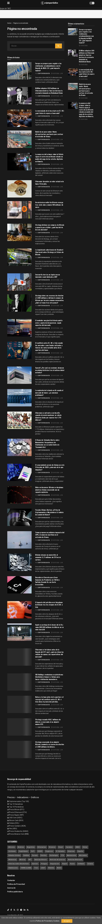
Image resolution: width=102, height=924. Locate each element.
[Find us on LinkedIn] (24, 909)
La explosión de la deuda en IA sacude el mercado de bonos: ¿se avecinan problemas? (49, 392)
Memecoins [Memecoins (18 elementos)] (71, 855)
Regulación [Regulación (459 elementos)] (54, 864)
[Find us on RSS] (28, 909)
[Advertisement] (51, 13)
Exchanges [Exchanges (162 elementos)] (54, 855)
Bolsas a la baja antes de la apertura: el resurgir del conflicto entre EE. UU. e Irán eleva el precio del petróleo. (49, 699)
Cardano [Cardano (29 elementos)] (69, 847)
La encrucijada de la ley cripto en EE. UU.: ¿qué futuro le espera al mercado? (49, 111)
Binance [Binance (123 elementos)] (52, 847)
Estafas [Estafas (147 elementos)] (26, 855)
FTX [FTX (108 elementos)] (62, 855)
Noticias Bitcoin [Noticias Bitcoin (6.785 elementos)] (41, 860)
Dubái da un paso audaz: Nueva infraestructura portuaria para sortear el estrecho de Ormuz (49, 134)
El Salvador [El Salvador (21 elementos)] (60, 851)
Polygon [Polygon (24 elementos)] (44, 864)
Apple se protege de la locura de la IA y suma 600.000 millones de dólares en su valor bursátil (49, 627)
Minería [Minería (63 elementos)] (22, 860)
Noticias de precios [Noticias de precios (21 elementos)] (57, 860)
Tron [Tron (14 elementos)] (36, 868)
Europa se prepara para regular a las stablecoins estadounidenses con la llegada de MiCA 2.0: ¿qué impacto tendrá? (48, 67)
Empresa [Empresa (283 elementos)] (71, 851)
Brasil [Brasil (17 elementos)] (61, 847)
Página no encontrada (20, 23)
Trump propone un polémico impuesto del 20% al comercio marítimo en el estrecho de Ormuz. (49, 534)
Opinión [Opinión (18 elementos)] (35, 864)
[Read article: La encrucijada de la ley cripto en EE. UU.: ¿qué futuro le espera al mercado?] (73, 71)
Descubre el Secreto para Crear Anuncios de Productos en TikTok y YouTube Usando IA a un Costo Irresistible (47, 581)
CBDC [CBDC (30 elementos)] (78, 847)
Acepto (67, 921)
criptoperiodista (44, 73)
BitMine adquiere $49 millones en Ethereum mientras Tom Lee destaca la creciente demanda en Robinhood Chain (49, 90)
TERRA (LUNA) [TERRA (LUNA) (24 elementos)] (26, 868)
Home (9, 23)
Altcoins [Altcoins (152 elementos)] (11, 847)
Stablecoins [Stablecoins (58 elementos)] (13, 868)
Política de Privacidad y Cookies (47, 921)
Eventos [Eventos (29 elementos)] (44, 855)
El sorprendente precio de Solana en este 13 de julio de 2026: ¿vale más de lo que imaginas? (49, 467)
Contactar (11, 880)
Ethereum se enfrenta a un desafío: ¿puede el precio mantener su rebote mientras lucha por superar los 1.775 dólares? (48, 416)
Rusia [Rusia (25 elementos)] (72, 864)
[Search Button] (58, 45)
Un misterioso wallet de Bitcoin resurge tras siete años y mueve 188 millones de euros (49, 204)
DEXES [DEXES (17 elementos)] (40, 851)
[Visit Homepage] (49, 3)
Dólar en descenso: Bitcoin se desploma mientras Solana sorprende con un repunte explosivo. (49, 489)
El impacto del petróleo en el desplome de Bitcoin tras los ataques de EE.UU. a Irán (49, 604)
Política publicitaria (15, 891)
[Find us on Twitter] (14, 909)
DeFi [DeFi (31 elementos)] (32, 851)
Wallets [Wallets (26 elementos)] (51, 868)
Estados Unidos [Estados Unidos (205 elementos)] (14, 855)
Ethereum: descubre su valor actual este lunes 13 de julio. (49, 182)
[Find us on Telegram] (21, 909)
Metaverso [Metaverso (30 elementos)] (12, 860)
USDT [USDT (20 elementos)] (43, 868)
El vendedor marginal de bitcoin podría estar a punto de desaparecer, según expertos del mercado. (48, 322)
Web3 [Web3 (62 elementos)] (59, 868)
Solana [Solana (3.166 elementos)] (90, 864)
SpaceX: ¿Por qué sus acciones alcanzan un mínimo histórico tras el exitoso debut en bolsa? (49, 370)
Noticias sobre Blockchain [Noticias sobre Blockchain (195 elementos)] (18, 864)
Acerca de (11, 888)
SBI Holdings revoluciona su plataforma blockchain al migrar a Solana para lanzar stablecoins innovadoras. (49, 676)
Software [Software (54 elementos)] (81, 864)
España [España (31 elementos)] (80, 851)
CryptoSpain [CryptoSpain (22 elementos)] (23, 851)
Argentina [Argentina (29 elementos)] (30, 847)
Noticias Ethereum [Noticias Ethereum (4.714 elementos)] (75, 860)
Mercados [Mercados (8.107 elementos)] (83, 855)
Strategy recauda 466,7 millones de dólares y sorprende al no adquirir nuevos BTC (47, 721)
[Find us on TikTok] (8, 910)
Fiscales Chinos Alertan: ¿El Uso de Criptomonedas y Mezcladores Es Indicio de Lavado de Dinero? (49, 512)
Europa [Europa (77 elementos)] (35, 855)
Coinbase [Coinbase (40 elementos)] (12, 851)
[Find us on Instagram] (18, 909)
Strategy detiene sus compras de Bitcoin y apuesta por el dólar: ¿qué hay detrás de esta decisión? (49, 227)
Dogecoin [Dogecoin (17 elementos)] (49, 851)
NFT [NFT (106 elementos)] (30, 860)
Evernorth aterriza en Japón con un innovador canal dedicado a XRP (47, 275)
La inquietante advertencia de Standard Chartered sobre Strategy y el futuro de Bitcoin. (49, 252)
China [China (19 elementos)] (85, 847)
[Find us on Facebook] (11, 909)
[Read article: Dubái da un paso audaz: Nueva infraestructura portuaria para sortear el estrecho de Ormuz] (73, 86)
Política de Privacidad (16, 884)
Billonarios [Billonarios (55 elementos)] (42, 847)
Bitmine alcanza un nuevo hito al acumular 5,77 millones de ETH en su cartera (48, 557)
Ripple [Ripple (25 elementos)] (64, 864)
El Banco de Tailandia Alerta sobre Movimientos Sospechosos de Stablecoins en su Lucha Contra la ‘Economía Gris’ (47, 443)
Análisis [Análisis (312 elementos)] (21, 847)
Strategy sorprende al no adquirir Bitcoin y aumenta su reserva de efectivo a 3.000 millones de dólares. (49, 744)
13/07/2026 (55, 73)
